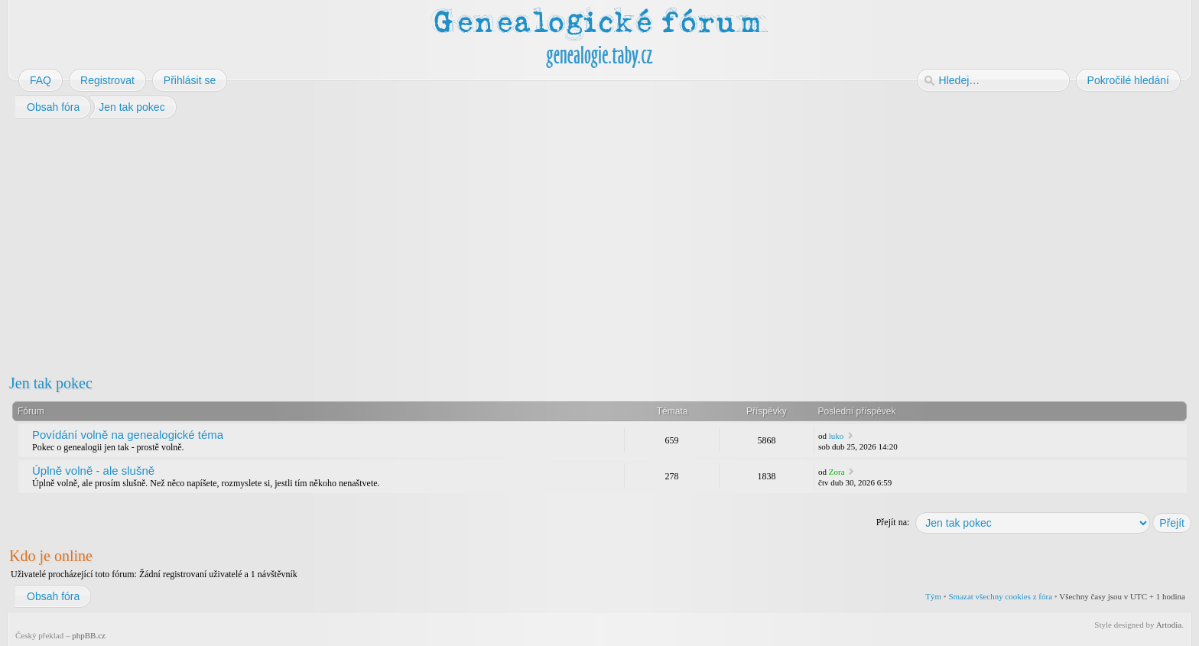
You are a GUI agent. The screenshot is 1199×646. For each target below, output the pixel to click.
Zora (837, 471)
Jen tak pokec (51, 383)
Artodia (1169, 624)
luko (836, 435)
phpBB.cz (89, 635)
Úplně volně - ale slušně (93, 470)
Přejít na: (893, 522)
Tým (933, 596)
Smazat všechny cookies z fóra (1000, 596)
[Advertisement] (468, 243)
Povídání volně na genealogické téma (127, 434)
